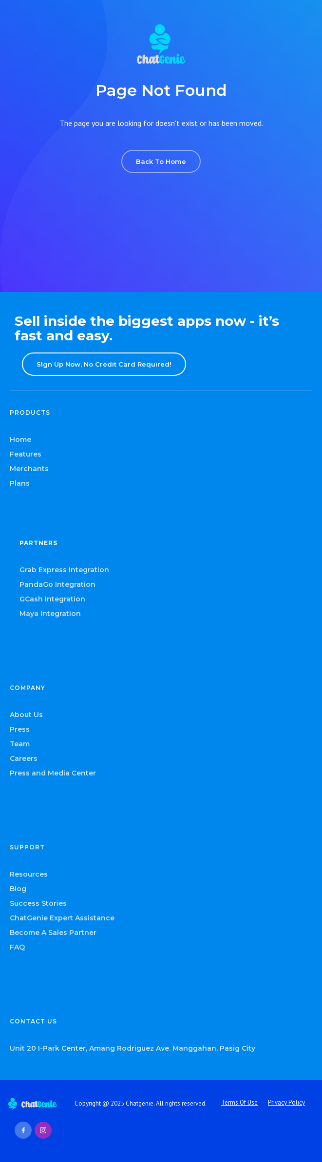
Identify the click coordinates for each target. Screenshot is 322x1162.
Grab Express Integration (64, 569)
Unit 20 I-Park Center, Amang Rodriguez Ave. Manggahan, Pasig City (132, 1048)
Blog (18, 888)
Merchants (29, 468)
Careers (24, 758)
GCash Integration (52, 599)
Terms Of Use (239, 1102)
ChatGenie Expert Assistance (62, 918)
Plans (20, 483)
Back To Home (161, 161)
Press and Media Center (53, 773)
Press (20, 729)
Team (20, 743)
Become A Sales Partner (53, 932)
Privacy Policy (286, 1102)
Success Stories (38, 903)
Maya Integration (50, 613)
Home (20, 439)
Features (25, 454)
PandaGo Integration (57, 584)
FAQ (17, 947)
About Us (26, 714)
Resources (29, 874)
